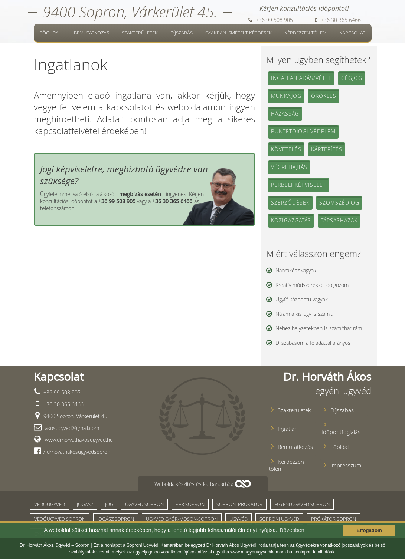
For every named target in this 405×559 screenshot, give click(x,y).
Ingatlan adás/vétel (301, 78)
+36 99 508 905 (270, 19)
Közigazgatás (291, 220)
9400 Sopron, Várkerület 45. (130, 12)
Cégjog (351, 78)
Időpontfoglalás (340, 432)
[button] (203, 483)
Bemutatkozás (91, 32)
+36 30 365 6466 (338, 19)
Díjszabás (181, 32)
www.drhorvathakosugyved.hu (78, 439)
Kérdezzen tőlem (305, 32)
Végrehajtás (289, 167)
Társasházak (339, 220)
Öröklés (323, 95)
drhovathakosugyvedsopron (77, 451)
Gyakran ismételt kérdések (238, 32)
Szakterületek (140, 32)
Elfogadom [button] (369, 530)
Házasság (285, 113)
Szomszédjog (339, 202)
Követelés (286, 149)
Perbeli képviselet (298, 184)
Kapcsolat (352, 32)
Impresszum (345, 465)
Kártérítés (326, 149)
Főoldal (50, 32)
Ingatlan (288, 428)
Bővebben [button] (292, 530)
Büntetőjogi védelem (303, 131)
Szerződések (290, 202)
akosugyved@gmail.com (71, 427)
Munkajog (286, 95)
